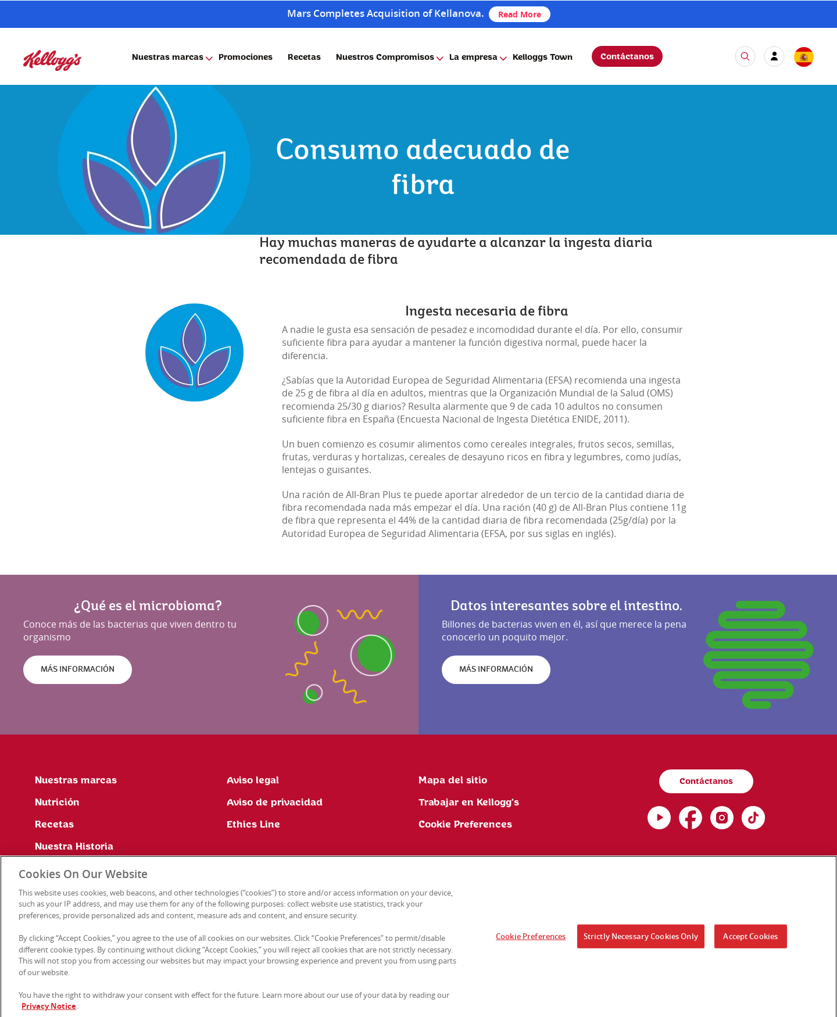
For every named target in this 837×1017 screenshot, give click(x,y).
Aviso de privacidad (275, 802)
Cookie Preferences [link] (465, 824)
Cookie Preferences (531, 939)
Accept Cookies (750, 939)
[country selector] (803, 57)
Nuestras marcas (167, 57)
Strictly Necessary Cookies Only (641, 939)
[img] (194, 352)
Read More (519, 14)
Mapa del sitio (453, 780)
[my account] (774, 56)
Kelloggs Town (543, 57)
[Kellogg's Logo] (40, 75)
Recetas (304, 57)
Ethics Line (253, 824)
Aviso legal (253, 780)
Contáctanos (627, 57)
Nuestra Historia (74, 846)
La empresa (473, 57)
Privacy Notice (49, 1010)
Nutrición (57, 802)
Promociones (246, 57)
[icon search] (745, 56)
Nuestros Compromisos (385, 57)
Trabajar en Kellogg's (469, 802)
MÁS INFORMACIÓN (78, 669)
